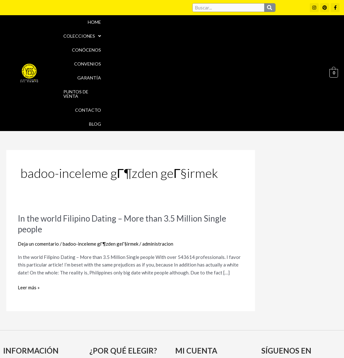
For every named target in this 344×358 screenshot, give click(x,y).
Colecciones (105, 22)
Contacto (306, 22)
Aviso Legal (184, 327)
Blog (313, 36)
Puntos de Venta (262, 22)
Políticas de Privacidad (282, 327)
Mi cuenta (188, 279)
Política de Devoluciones (240, 341)
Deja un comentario (38, 156)
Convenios (186, 22)
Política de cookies (226, 327)
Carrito (185, 290)
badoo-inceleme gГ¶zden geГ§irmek (100, 156)
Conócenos (148, 22)
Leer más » (29, 200)
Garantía (221, 22)
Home (70, 22)
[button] (105, 22)
